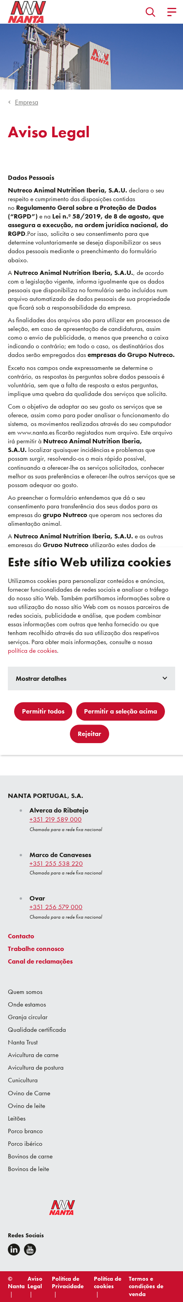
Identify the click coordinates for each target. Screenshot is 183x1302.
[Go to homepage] (27, 12)
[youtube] (30, 1249)
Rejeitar (89, 733)
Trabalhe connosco (36, 948)
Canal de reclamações (40, 961)
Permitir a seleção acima (120, 711)
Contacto (21, 936)
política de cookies (32, 650)
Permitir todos (43, 711)
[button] (150, 12)
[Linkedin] (14, 1249)
